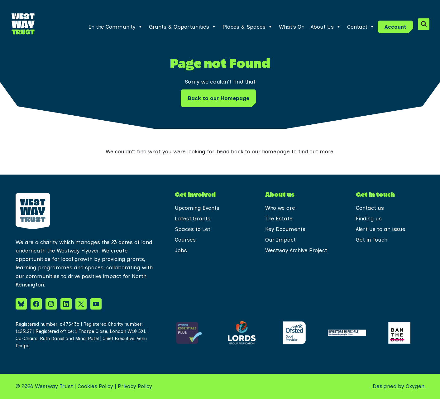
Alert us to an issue (380, 229)
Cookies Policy (95, 386)
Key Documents (285, 229)
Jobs (181, 250)
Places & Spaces (247, 27)
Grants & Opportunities (182, 27)
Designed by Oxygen (398, 386)
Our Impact (280, 240)
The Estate (279, 218)
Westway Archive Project (296, 250)
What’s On (291, 27)
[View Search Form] (423, 24)
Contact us (370, 208)
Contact (361, 27)
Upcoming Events (197, 208)
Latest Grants (192, 218)
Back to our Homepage (218, 98)
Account (395, 27)
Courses (185, 240)
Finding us (369, 218)
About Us (326, 27)
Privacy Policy (135, 386)
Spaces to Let (192, 229)
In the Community (116, 27)
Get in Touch (371, 240)
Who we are (280, 208)
